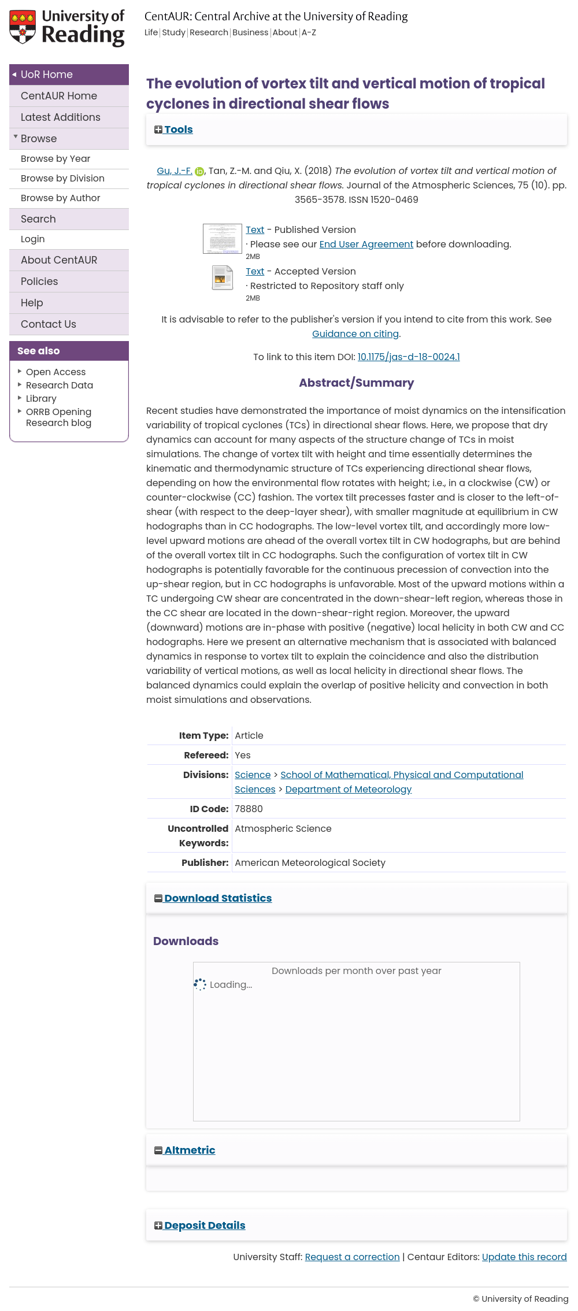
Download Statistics (213, 898)
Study (174, 33)
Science (253, 775)
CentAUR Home (59, 96)
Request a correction (352, 1257)
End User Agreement (367, 244)
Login (33, 239)
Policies (39, 281)
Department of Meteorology (349, 789)
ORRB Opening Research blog (59, 417)
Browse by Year (56, 158)
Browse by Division (63, 178)
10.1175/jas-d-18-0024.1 (409, 357)
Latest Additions (61, 117)
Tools (173, 129)
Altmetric (185, 1150)
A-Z (309, 33)
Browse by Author (61, 198)
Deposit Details (200, 1225)
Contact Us (48, 324)
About (59, 260)
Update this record (524, 1257)
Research (209, 33)
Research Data (59, 385)
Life (151, 33)
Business (250, 33)
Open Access (56, 372)
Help (32, 303)
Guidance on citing (355, 333)
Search (38, 219)
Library (41, 398)
